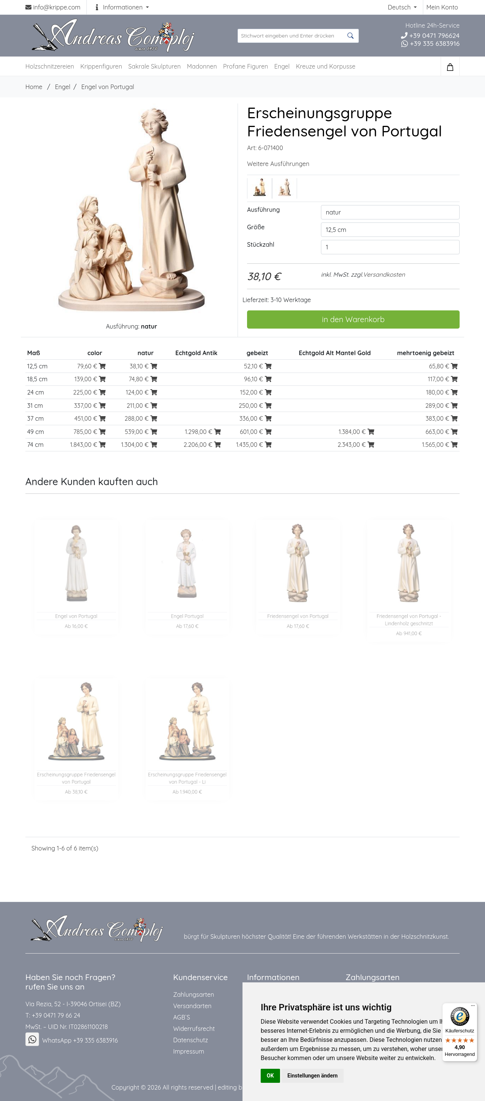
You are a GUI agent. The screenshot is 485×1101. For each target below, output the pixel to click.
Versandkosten (384, 274)
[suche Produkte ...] (298, 36)
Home (33, 87)
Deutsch (400, 7)
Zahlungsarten (193, 994)
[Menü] (472, 1007)
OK (270, 1076)
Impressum (188, 1051)
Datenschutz (190, 1040)
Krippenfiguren (101, 66)
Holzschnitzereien (49, 66)
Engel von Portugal (107, 87)
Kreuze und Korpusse (325, 66)
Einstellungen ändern (313, 1076)
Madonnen (202, 66)
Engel (282, 66)
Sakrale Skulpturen (154, 66)
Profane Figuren (245, 66)
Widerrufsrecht (194, 1029)
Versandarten (192, 1006)
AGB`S (181, 1017)
